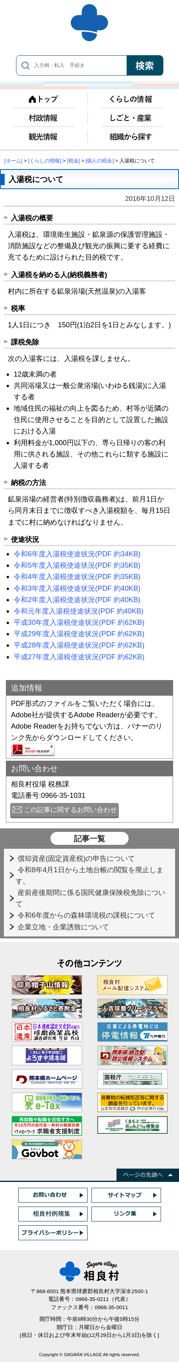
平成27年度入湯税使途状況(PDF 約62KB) (79, 657)
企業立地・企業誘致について (64, 927)
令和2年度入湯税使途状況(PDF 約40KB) (77, 599)
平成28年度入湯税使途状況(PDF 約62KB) (79, 645)
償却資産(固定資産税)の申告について (77, 858)
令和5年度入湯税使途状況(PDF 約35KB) (77, 565)
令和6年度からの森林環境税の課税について (87, 915)
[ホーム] (13, 161)
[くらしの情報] (44, 161)
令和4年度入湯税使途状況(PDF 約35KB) (77, 576)
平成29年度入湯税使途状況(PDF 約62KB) (79, 634)
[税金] (73, 161)
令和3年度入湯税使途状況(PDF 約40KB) (77, 588)
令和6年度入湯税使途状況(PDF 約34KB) (77, 554)
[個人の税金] (100, 161)
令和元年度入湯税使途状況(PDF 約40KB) (78, 611)
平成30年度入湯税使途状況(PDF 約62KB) (79, 622)
